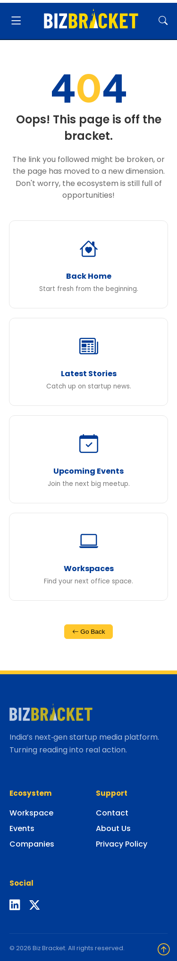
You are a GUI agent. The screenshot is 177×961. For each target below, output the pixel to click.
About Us (113, 828)
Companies (31, 844)
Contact (112, 813)
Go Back (88, 631)
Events (21, 828)
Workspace (31, 813)
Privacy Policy (121, 844)
